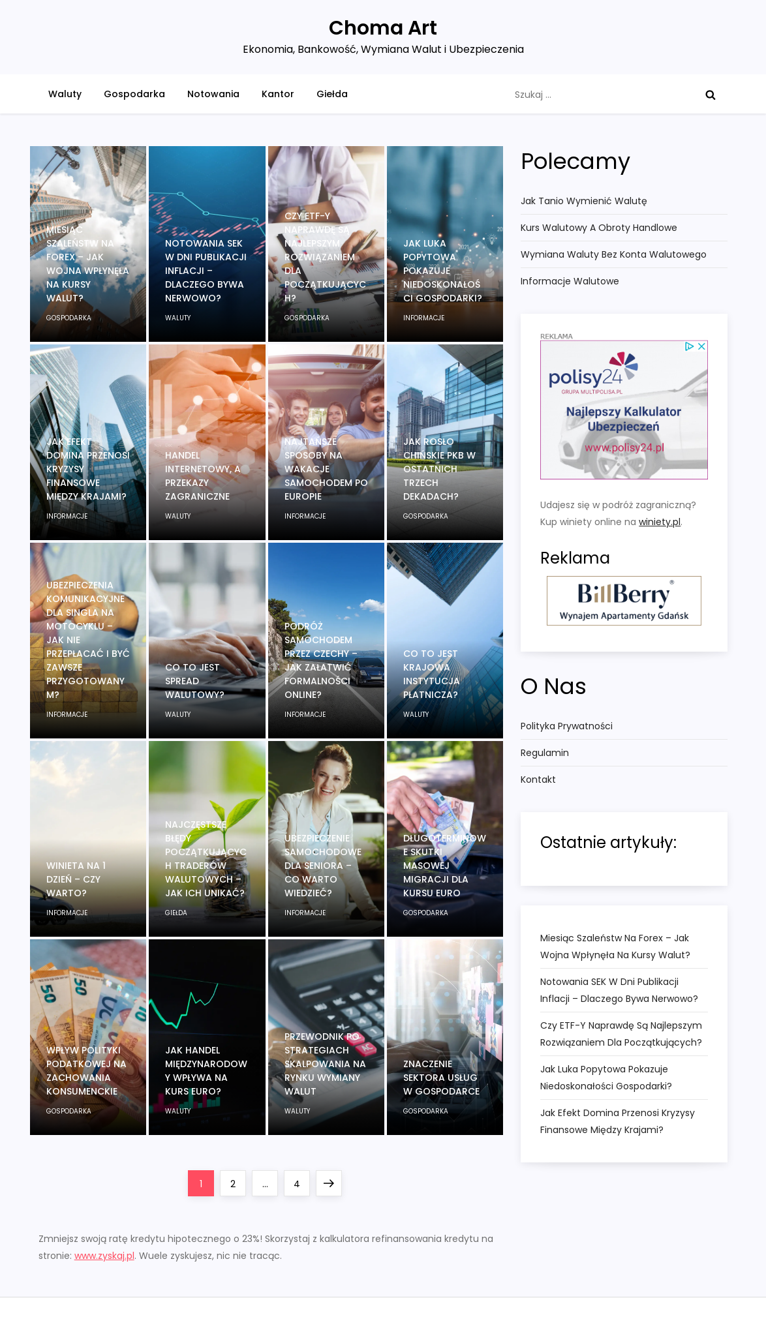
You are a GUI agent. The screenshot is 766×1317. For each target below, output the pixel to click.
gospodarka (68, 318)
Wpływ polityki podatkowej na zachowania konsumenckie (86, 1071)
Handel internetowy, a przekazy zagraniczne (203, 476)
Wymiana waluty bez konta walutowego (614, 254)
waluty (178, 318)
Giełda (332, 93)
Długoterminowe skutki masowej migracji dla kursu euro (444, 866)
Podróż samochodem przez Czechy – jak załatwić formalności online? (321, 660)
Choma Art (383, 28)
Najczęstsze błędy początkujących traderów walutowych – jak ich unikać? (206, 859)
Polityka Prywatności (567, 726)
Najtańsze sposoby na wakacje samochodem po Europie (326, 469)
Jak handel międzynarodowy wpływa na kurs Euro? (206, 1071)
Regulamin (545, 752)
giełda (176, 913)
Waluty (65, 93)
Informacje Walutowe (570, 281)
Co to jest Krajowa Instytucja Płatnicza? (431, 674)
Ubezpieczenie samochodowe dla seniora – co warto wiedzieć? (322, 866)
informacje (423, 318)
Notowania (213, 93)
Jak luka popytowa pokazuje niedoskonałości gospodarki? (442, 271)
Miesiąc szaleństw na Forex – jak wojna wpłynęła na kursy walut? (87, 264)
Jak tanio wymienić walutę (584, 200)
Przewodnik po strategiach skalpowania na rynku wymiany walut (325, 1064)
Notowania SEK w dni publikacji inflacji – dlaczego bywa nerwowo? (206, 271)
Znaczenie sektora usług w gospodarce (441, 1077)
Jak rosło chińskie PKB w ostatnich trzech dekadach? (439, 469)
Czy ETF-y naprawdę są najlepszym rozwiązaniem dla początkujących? (325, 257)
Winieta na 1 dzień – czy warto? (76, 879)
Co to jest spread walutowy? (194, 681)
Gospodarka (134, 93)
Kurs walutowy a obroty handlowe (599, 227)
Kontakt (538, 779)
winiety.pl (660, 521)
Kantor (278, 93)
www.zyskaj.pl (104, 1255)
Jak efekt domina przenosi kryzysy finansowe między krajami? (617, 1121)
